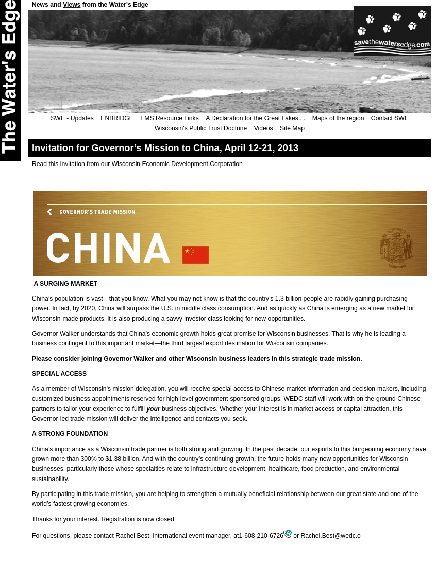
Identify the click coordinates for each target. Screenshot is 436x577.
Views (71, 4)
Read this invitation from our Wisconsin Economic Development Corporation (137, 164)
